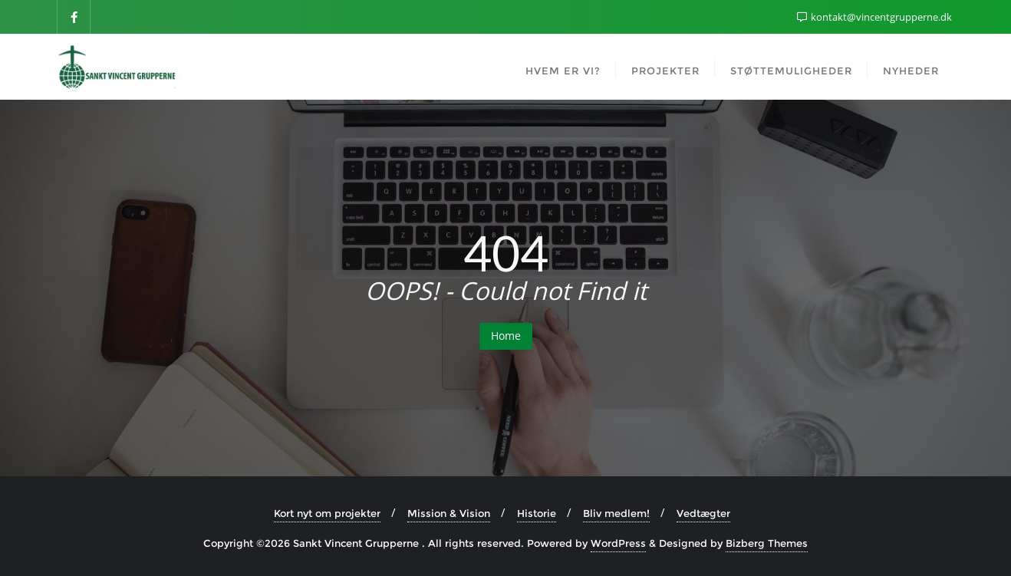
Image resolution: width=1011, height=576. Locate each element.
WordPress (618, 543)
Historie (536, 513)
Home (506, 335)
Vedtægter (703, 513)
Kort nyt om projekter (327, 513)
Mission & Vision (448, 513)
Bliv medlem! (616, 513)
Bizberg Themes (767, 543)
